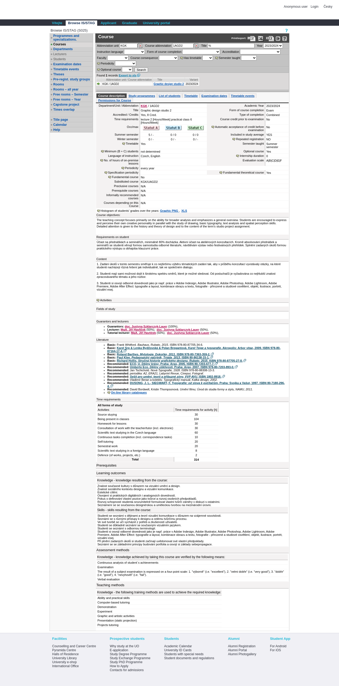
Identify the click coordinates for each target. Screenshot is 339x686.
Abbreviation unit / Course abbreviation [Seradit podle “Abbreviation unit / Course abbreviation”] (129, 79)
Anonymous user (296, 6)
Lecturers (59, 54)
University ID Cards (177, 650)
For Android (278, 646)
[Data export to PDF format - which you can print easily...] (251, 38)
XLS (184, 210)
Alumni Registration (242, 646)
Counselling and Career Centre (74, 646)
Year (259, 45)
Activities (105, 300)
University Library (64, 658)
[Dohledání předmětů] (196, 46)
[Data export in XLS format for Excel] (261, 38)
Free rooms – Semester (70, 94)
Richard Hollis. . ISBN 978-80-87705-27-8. (180, 360)
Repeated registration (250, 139)
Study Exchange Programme (130, 658)
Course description (111, 95)
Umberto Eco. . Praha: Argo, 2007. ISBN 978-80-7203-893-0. (182, 367)
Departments (63, 49)
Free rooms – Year (67, 99)
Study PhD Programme (126, 662)
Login (314, 6)
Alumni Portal (237, 650)
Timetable (191, 95)
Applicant (108, 23)
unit (108, 45)
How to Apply (119, 666)
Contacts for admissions (127, 670)
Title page (60, 120)
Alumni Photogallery (242, 654)
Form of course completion (164, 51)
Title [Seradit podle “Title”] (159, 79)
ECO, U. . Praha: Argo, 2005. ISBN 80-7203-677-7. (172, 363)
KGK (144, 105)
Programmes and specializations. (66, 37)
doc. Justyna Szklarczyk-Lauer (146, 326)
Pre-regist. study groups (71, 79)
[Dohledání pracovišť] (140, 46)
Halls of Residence (65, 654)
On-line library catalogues (129, 392)
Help (56, 130)
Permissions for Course (114, 100)
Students (59, 59)
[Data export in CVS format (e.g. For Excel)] (270, 38)
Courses (59, 44)
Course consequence (144, 57)
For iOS (275, 650)
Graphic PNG (169, 210)
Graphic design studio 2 (169, 84)
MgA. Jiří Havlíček (133, 329)
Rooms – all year (65, 89)
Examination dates (67, 64)
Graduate (129, 23)
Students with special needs (184, 654)
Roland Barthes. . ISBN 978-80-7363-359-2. (163, 354)
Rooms (58, 84)
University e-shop (64, 662)
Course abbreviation (158, 45)
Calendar (60, 125)
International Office (65, 666)
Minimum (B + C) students (121, 151)
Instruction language (110, 51)
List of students (170, 95)
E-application (119, 650)
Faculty (101, 57)
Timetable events (66, 69)
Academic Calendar (178, 646)
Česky (328, 6)
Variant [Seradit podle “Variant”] (194, 79)
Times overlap (63, 109)
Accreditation (230, 51)
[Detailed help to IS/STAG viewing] (284, 38)
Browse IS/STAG (81, 23)
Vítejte (57, 23)
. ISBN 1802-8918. (175, 376)
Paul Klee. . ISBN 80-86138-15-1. (163, 357)
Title (204, 45)
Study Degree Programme (128, 654)
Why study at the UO (124, 646)
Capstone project (66, 104)
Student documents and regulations (189, 658)
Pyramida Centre (64, 650)
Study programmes (141, 95)
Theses (58, 74)
